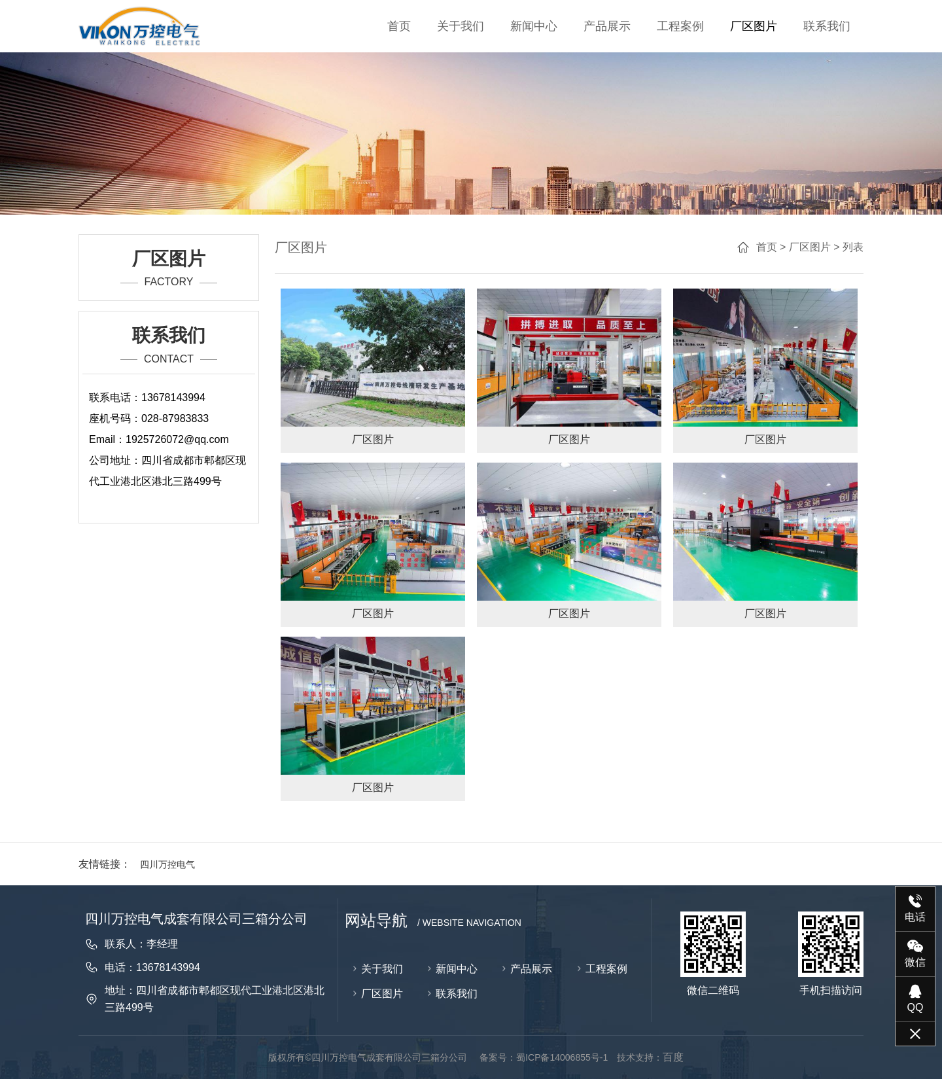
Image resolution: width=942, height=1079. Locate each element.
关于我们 (460, 26)
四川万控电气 (167, 864)
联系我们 (826, 26)
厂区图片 (753, 26)
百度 (673, 1057)
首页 (399, 26)
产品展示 (607, 26)
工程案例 (680, 26)
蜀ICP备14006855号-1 (562, 1057)
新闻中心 (533, 26)
